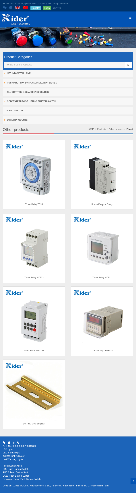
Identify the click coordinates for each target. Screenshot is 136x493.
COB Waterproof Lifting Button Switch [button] (31, 101)
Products (101, 129)
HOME (91, 129)
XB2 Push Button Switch (15, 469)
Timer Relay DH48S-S (102, 350)
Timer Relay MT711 (102, 277)
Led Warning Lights (13, 459)
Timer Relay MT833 (34, 277)
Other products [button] (17, 120)
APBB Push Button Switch (16, 472)
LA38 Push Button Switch (16, 475)
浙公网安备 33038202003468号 (19, 446)
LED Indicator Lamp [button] (18, 73)
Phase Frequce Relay (102, 204)
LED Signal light (11, 452)
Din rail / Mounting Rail (34, 423)
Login (47, 8)
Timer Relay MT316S (34, 350)
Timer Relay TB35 (34, 204)
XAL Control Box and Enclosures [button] (28, 92)
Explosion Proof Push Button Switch (21, 479)
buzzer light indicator (13, 456)
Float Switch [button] (15, 110)
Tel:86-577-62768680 (62, 485)
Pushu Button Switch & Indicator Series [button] (31, 82)
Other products (116, 129)
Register (36, 8)
